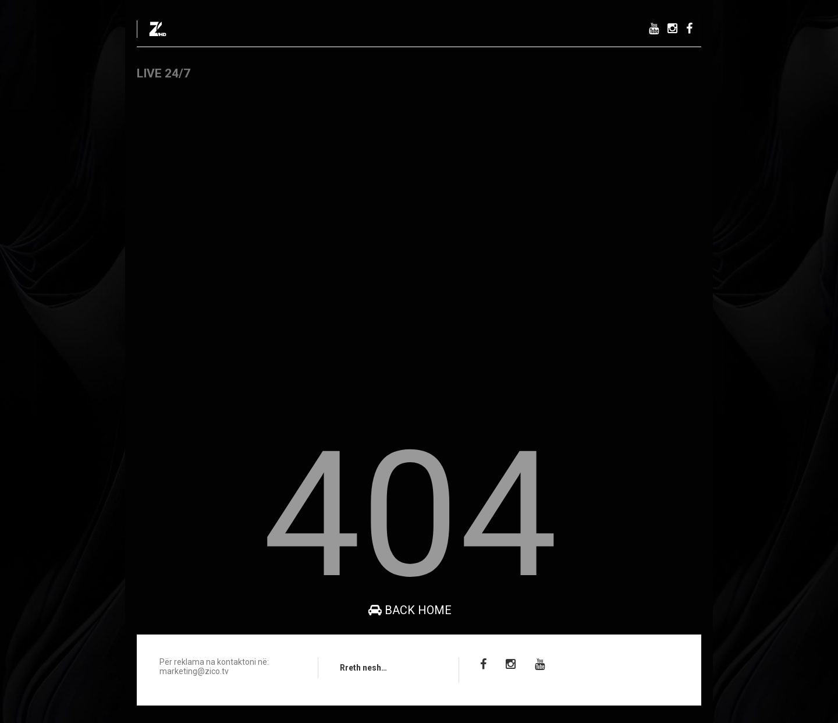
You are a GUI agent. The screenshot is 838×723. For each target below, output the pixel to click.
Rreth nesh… (363, 667)
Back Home (410, 610)
